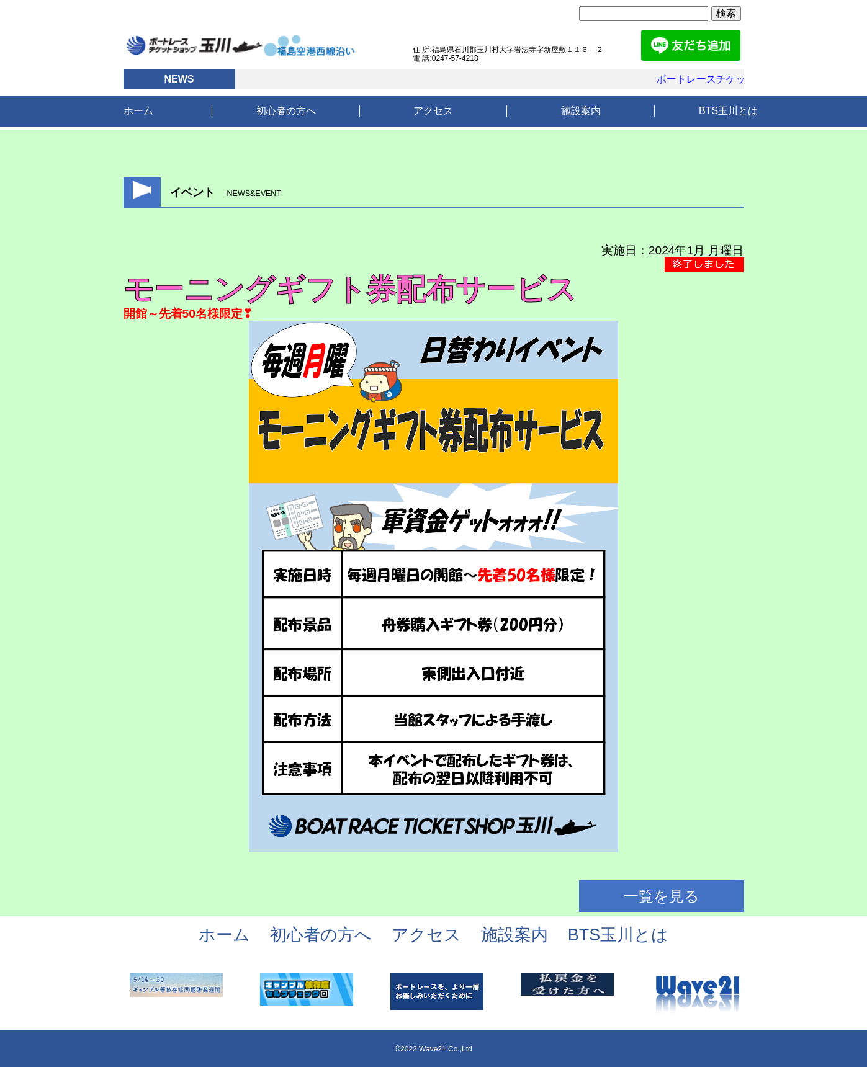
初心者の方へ (286, 110)
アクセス (433, 110)
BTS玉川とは (728, 110)
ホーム (138, 110)
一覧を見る (661, 896)
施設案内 (581, 110)
